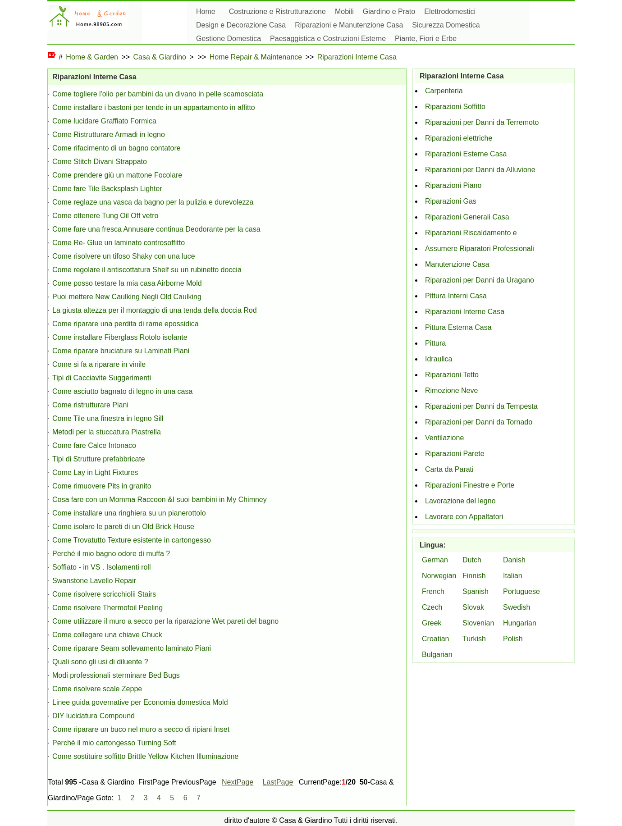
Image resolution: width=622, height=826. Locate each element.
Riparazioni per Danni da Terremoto (482, 122)
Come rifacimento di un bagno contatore (116, 148)
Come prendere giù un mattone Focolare (117, 175)
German (435, 560)
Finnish (474, 576)
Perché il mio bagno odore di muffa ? (111, 553)
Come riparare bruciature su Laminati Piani (120, 351)
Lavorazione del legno (460, 501)
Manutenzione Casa (457, 264)
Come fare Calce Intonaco (94, 445)
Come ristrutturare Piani (90, 405)
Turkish (474, 639)
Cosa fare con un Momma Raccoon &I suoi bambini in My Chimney (159, 499)
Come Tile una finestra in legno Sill (107, 418)
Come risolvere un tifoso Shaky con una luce (123, 256)
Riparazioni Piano (453, 185)
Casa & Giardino (159, 57)
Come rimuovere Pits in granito (101, 486)
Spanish (475, 591)
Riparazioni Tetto (452, 375)
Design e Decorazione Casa (241, 25)
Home (205, 11)
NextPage (237, 782)
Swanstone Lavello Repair (94, 580)
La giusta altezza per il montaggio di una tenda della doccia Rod (154, 310)
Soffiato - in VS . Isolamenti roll (101, 567)
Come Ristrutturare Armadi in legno (108, 134)
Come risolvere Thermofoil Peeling (107, 608)
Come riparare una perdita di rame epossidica (125, 324)
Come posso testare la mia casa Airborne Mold (127, 283)
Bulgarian (437, 654)
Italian (512, 576)
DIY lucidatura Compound (93, 716)
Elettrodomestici (450, 11)
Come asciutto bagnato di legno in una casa (122, 391)
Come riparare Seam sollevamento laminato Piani (131, 648)
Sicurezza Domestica (446, 25)
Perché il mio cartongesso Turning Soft (114, 743)
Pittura (435, 343)
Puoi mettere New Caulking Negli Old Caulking (126, 297)
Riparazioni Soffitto (455, 106)
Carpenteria (444, 91)
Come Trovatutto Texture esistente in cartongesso (131, 540)
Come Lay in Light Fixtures (95, 472)
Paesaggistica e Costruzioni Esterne (328, 38)
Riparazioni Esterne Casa (466, 154)
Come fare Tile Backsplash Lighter (107, 188)
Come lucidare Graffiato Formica (104, 121)
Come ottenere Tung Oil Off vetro (105, 215)
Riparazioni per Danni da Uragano (479, 280)
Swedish (516, 607)
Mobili (344, 11)
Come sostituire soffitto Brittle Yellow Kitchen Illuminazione (145, 756)
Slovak (473, 607)
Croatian (435, 639)
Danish (514, 560)
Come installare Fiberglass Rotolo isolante (120, 337)
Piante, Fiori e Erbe (426, 38)
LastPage (278, 782)
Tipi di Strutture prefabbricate (98, 459)
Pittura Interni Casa (456, 296)
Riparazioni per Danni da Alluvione (480, 169)
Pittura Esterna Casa (458, 327)
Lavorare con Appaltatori (464, 516)
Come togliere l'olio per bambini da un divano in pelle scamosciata (157, 94)
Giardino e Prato (389, 11)
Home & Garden (92, 57)
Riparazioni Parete (455, 453)
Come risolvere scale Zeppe (97, 689)
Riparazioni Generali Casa (467, 217)
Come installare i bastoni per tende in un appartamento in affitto (153, 107)
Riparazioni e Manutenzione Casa (349, 25)
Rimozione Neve (451, 390)
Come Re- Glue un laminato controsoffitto (118, 242)
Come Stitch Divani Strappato (99, 161)
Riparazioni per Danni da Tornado (478, 422)
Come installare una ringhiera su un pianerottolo (129, 513)
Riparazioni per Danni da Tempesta (481, 406)
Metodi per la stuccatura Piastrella (106, 432)
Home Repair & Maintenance (256, 57)
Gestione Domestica (228, 38)
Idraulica (438, 359)
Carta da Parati (449, 469)
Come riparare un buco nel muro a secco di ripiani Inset (140, 729)
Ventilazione (444, 438)
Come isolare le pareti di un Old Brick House (123, 526)
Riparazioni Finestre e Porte (469, 485)
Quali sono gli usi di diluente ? (100, 662)
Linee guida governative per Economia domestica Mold (140, 702)
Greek (432, 623)
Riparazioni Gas (450, 201)
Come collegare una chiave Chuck (107, 635)
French (433, 591)
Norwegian (439, 576)
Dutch (471, 560)
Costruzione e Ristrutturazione (277, 11)
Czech (432, 607)
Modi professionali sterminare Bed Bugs (116, 675)
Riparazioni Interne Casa (357, 57)
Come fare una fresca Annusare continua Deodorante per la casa (156, 229)
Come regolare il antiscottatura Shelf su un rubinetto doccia (147, 270)
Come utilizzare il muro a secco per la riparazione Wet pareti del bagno (165, 621)
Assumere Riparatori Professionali (479, 248)
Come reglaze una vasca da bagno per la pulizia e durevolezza (153, 202)
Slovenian (478, 623)
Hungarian (519, 623)
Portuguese (521, 591)
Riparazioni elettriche (458, 138)
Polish (513, 639)
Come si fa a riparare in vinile (99, 364)
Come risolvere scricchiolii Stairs (104, 594)
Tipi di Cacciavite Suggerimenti (101, 378)
